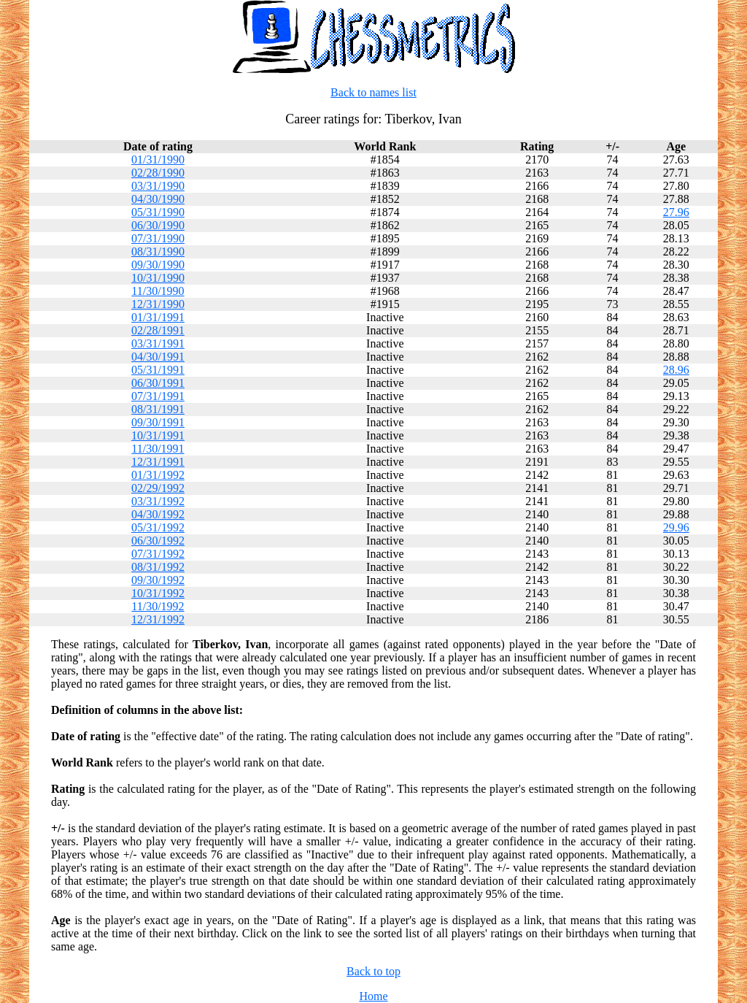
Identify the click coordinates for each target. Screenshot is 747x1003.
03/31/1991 (158, 343)
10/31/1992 (158, 593)
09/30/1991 (158, 422)
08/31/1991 (158, 409)
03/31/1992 (158, 501)
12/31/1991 (158, 462)
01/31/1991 (158, 317)
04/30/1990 (158, 199)
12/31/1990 (158, 304)
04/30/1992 (158, 514)
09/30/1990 (158, 264)
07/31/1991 (158, 396)
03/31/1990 (158, 186)
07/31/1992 (158, 553)
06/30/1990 (158, 225)
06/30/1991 (158, 383)
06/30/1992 (158, 540)
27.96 (676, 212)
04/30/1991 (158, 356)
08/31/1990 (158, 251)
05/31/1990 (158, 212)
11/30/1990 (157, 291)
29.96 (676, 527)
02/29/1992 (158, 488)
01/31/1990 (158, 159)
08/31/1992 (158, 567)
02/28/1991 (158, 330)
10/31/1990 (158, 278)
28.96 (676, 370)
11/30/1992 (157, 606)
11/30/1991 (157, 448)
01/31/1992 (158, 475)
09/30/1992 (158, 580)
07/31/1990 (158, 238)
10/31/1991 (158, 435)
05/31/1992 (158, 527)
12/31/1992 (158, 619)
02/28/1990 (158, 172)
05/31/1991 (158, 370)
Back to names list (373, 92)
